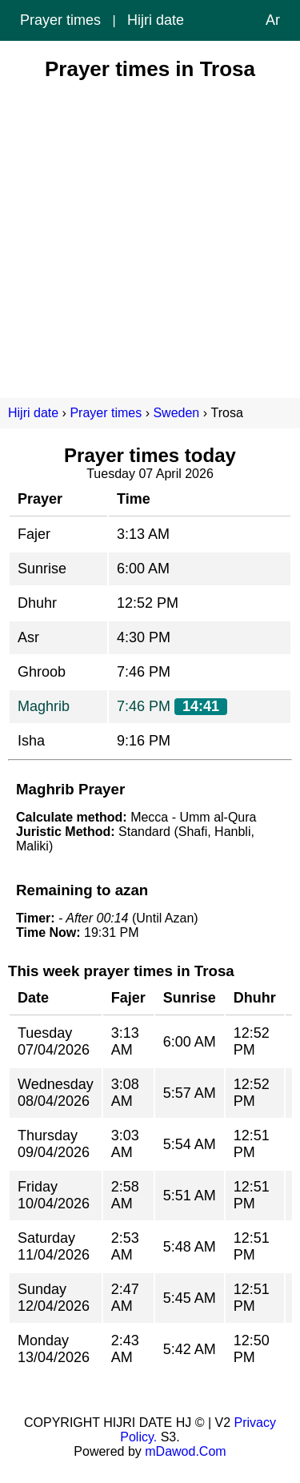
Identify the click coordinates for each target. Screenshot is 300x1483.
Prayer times (60, 20)
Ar (273, 20)
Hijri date (155, 20)
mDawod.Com (185, 1451)
